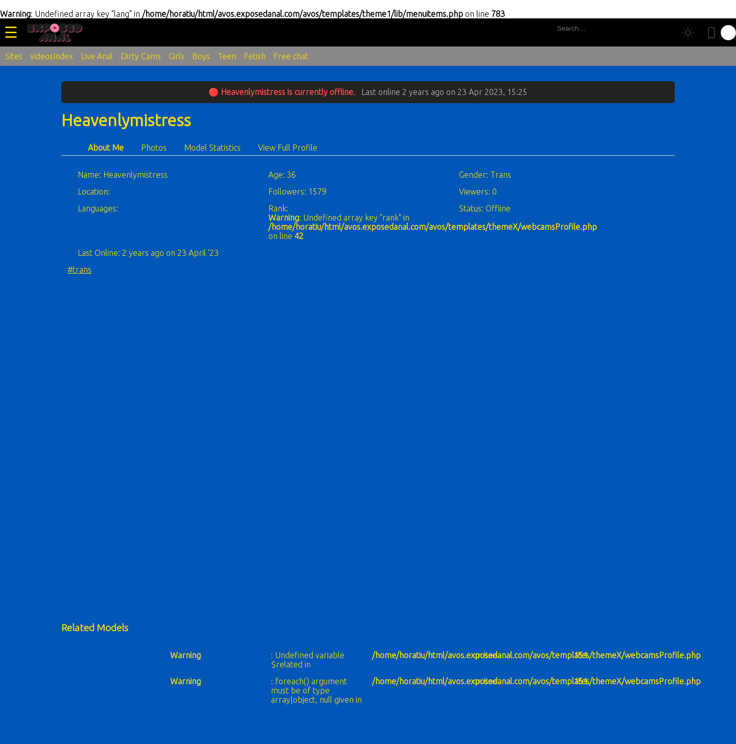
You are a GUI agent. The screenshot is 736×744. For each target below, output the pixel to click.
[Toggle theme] (688, 32)
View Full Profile (287, 147)
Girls (177, 56)
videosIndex (51, 56)
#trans (79, 269)
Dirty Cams (141, 56)
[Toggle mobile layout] (711, 32)
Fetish (255, 56)
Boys (201, 56)
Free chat (290, 56)
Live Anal (97, 56)
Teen (227, 56)
